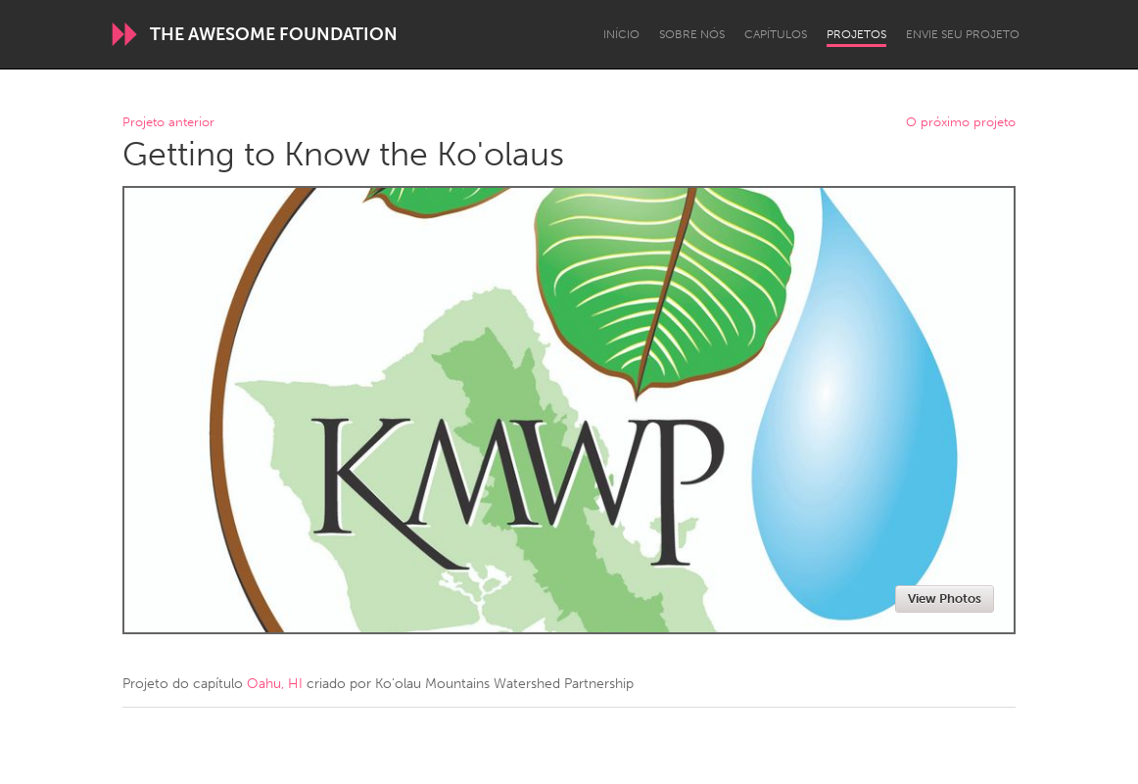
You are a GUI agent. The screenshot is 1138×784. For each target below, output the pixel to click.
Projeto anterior (168, 122)
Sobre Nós (692, 34)
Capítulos (775, 34)
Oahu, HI (275, 683)
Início (621, 34)
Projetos (856, 34)
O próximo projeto (961, 122)
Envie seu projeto (962, 34)
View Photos (944, 598)
